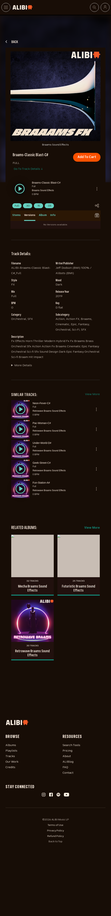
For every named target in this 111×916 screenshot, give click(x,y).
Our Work (12, 761)
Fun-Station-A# (41, 482)
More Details (23, 365)
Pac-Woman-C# (42, 423)
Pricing (67, 750)
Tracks (10, 756)
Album (43, 215)
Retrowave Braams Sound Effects (49, 411)
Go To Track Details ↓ (28, 169)
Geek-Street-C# (42, 462)
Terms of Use (55, 825)
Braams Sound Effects (43, 190)
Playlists (11, 750)
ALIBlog (68, 761)
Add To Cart (86, 157)
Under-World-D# (42, 442)
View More (92, 394)
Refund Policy (55, 836)
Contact (68, 772)
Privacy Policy (55, 830)
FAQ (65, 767)
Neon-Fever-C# (41, 403)
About (67, 756)
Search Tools (71, 745)
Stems (16, 215)
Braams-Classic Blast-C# (46, 182)
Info (53, 215)
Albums (11, 745)
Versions (29, 215)
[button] (19, 189)
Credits (10, 767)
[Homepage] (55, 722)
